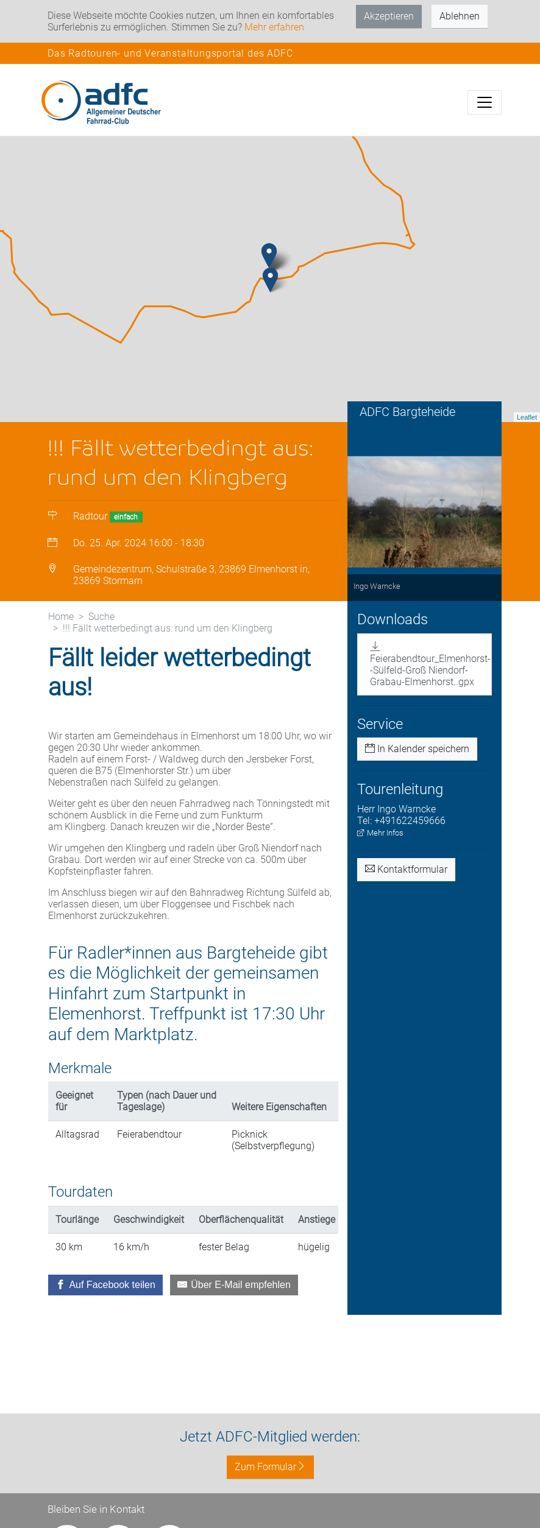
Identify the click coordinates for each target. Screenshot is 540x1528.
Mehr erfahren (274, 27)
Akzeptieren (389, 16)
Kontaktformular (406, 888)
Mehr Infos (380, 851)
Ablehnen (459, 16)
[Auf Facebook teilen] (105, 1304)
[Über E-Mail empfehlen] (234, 1304)
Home (61, 635)
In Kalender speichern (417, 767)
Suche (101, 635)
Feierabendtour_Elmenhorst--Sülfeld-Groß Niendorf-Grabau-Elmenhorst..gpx (430, 683)
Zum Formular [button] (270, 1467)
